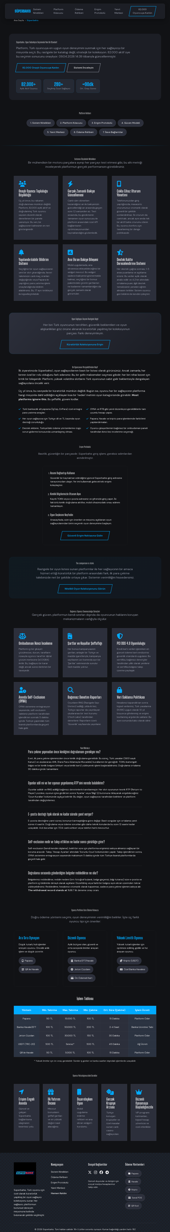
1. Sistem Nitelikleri (40, 122)
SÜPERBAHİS (23, 11)
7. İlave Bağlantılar (113, 132)
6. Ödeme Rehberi (84, 132)
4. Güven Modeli (130, 122)
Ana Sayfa (19, 20)
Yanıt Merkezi (118, 11)
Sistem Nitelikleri (38, 11)
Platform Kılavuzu (58, 11)
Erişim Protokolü (99, 11)
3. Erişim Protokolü (102, 122)
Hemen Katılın (59, 1193)
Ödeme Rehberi (79, 11)
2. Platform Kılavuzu (71, 122)
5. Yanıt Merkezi (56, 132)
